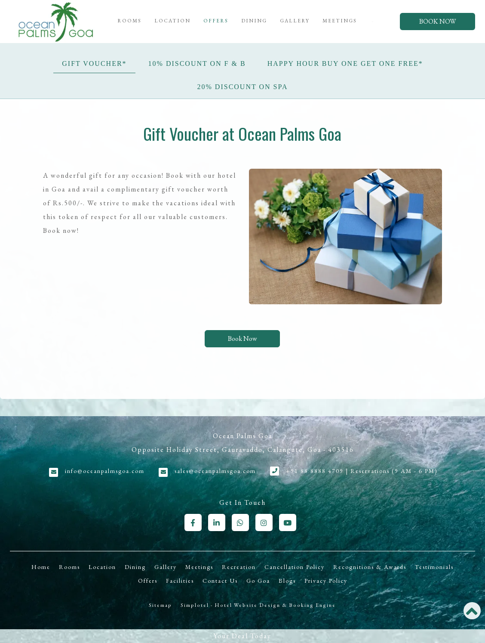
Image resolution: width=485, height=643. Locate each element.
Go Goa (258, 580)
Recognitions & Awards (369, 567)
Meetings (339, 20)
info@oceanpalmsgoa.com (104, 471)
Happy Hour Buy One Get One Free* (345, 63)
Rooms (129, 20)
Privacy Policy (325, 580)
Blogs (287, 580)
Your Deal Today (242, 635)
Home (40, 567)
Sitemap (160, 605)
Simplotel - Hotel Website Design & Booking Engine (258, 605)
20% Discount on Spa (242, 86)
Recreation (239, 567)
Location (172, 20)
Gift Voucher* (94, 63)
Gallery (295, 20)
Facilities (180, 580)
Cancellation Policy (294, 567)
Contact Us (220, 580)
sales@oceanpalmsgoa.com (215, 471)
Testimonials (434, 567)
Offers (215, 20)
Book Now (437, 21)
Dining (254, 20)
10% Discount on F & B (197, 63)
